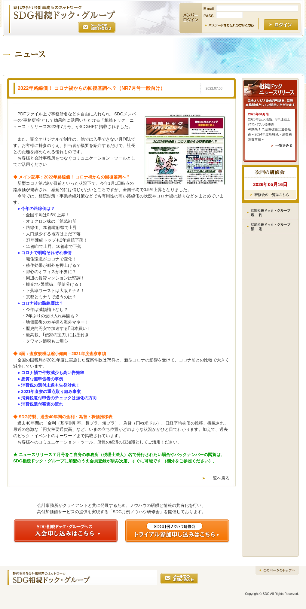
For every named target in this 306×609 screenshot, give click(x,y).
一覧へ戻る (219, 478)
